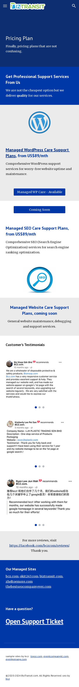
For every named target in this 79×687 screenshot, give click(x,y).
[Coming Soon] (39, 210)
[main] (39, 33)
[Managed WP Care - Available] (39, 192)
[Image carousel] (39, 383)
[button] (5, 6)
